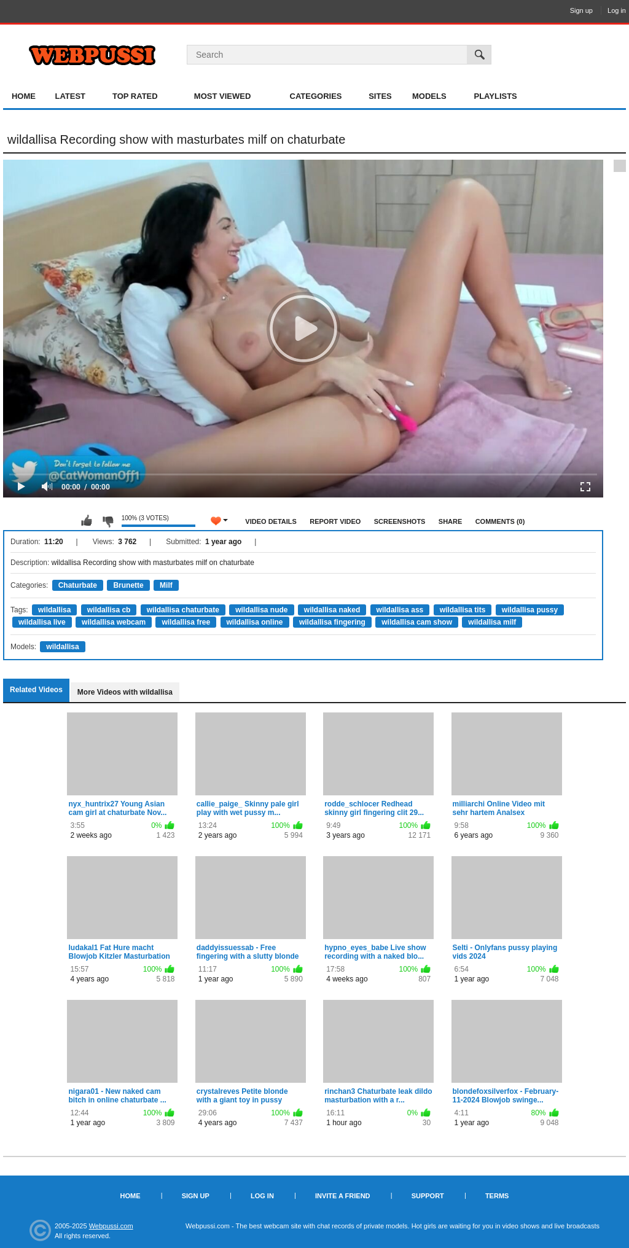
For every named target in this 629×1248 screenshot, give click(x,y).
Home (24, 96)
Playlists (495, 96)
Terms (497, 1195)
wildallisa (54, 610)
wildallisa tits (463, 610)
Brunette (128, 585)
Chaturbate (77, 585)
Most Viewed (222, 96)
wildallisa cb (109, 610)
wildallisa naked (332, 610)
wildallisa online (255, 622)
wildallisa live (42, 622)
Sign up (581, 10)
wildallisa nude (261, 610)
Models (429, 96)
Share (451, 521)
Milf (166, 585)
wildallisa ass (400, 610)
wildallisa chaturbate (183, 610)
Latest (70, 96)
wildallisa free (186, 622)
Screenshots (400, 521)
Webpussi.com (111, 1226)
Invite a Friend (342, 1195)
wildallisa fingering (332, 622)
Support (428, 1195)
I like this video (86, 521)
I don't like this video (107, 521)
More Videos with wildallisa (125, 692)
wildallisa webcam (114, 622)
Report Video (335, 521)
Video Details (271, 521)
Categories (316, 96)
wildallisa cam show (416, 622)
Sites (380, 96)
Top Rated (135, 96)
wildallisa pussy (530, 610)
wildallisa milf (492, 622)
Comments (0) (500, 521)
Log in (617, 10)
